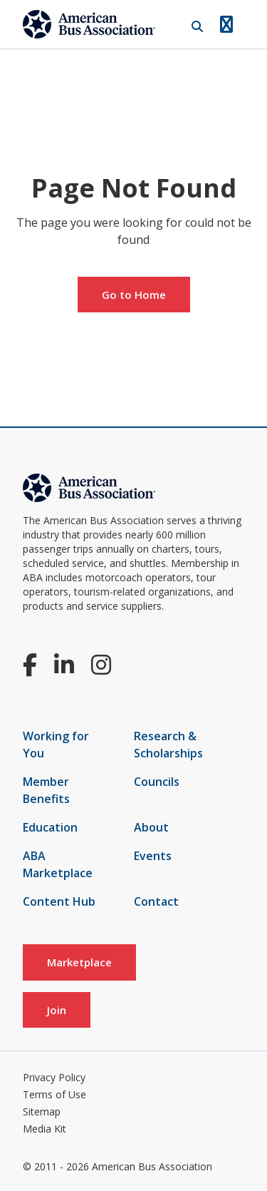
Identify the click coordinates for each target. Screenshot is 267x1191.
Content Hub (59, 901)
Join (56, 1010)
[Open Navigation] (226, 24)
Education (50, 827)
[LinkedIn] (64, 664)
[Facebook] (30, 664)
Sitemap (42, 1111)
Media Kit (44, 1128)
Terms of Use (54, 1094)
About (151, 827)
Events (153, 856)
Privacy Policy (54, 1077)
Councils (156, 781)
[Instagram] (101, 664)
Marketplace (79, 962)
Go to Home (134, 294)
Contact (156, 901)
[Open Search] (197, 26)
